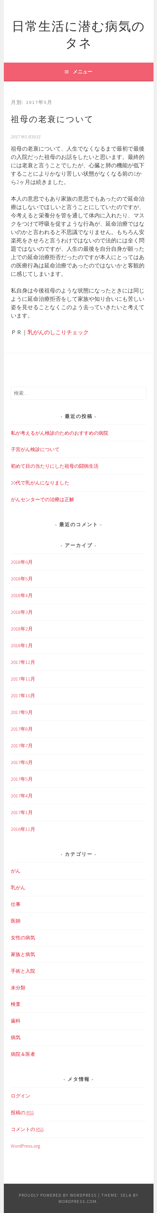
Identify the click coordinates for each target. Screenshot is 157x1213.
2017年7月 (22, 745)
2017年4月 (22, 796)
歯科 (16, 1021)
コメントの (27, 1129)
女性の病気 (23, 937)
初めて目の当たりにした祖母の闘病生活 (55, 466)
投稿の (22, 1112)
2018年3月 (22, 612)
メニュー (82, 72)
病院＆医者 (23, 1054)
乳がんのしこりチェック (58, 332)
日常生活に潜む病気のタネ (78, 33)
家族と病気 (23, 954)
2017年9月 (22, 712)
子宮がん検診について (35, 449)
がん (16, 871)
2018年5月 (22, 579)
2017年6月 (22, 762)
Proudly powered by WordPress (58, 1195)
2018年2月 (22, 629)
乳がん (18, 887)
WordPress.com (77, 1201)
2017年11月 (23, 679)
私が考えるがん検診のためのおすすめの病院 (59, 433)
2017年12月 (23, 662)
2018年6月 (22, 562)
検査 (16, 1004)
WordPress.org (25, 1146)
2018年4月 (22, 595)
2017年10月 (23, 695)
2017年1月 (22, 812)
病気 (16, 1037)
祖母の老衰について (52, 118)
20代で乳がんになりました (40, 483)
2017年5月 (22, 779)
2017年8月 (22, 729)
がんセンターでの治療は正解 (42, 499)
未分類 (18, 988)
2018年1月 (22, 645)
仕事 (16, 904)
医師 (16, 921)
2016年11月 (23, 829)
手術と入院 (23, 971)
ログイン (20, 1096)
